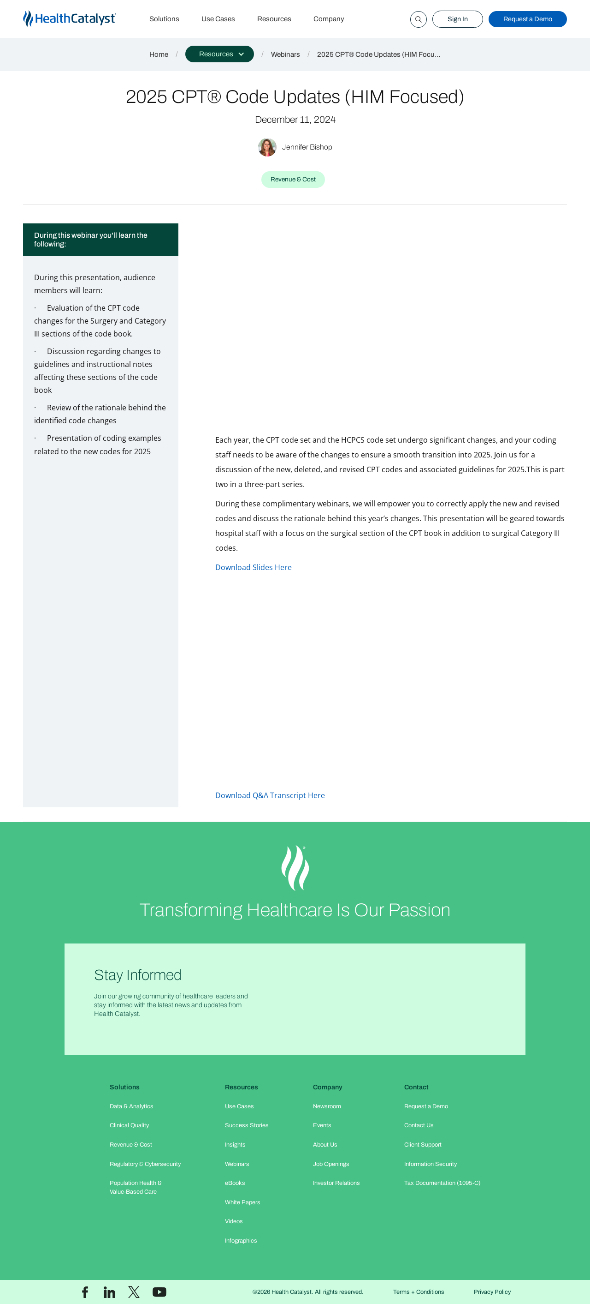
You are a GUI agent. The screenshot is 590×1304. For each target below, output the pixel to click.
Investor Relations (336, 1183)
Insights (235, 1145)
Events (322, 1125)
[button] (219, 54)
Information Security (430, 1164)
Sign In (458, 19)
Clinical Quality (129, 1125)
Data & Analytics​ (131, 1106)
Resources (274, 19)
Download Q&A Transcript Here (270, 795)
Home (158, 54)
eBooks (235, 1183)
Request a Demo (527, 19)
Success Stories (247, 1125)
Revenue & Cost (131, 1145)
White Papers (242, 1202)
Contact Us (419, 1125)
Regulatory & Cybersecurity (145, 1164)
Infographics (241, 1241)
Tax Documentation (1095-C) (442, 1183)
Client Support (423, 1145)
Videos (234, 1221)
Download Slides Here (253, 567)
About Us (325, 1145)
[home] (80, 19)
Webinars (285, 54)
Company (328, 19)
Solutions (164, 19)
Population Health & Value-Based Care (136, 1187)
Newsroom (327, 1106)
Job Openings (331, 1164)
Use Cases (218, 19)
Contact (416, 1087)
